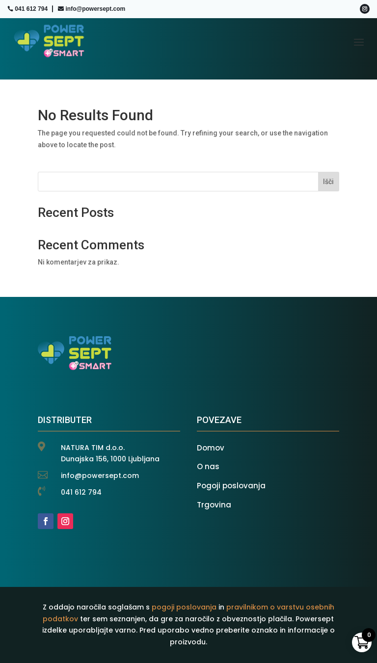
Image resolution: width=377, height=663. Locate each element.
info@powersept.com (95, 8)
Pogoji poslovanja (231, 485)
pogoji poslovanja (184, 607)
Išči (328, 182)
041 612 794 (31, 8)
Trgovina (214, 505)
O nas (208, 466)
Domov (210, 448)
